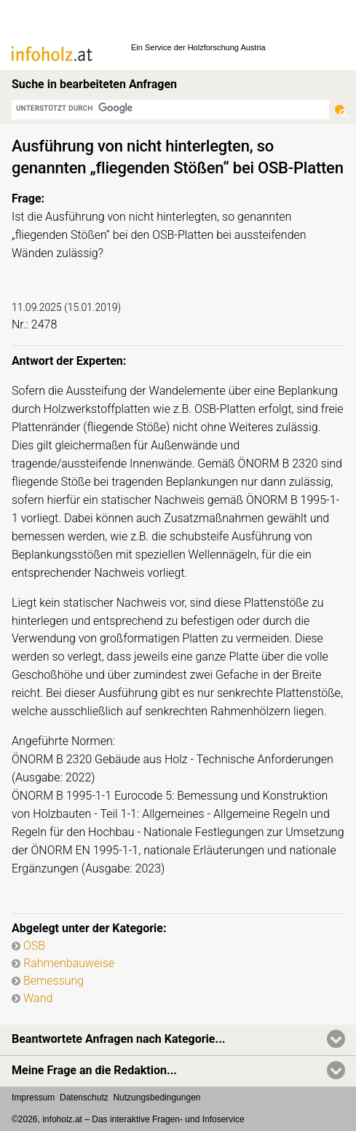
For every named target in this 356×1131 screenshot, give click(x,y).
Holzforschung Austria (227, 47)
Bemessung (53, 981)
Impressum (33, 1097)
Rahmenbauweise (68, 963)
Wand (37, 998)
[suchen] (170, 108)
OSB (34, 946)
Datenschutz (84, 1097)
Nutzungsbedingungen (156, 1097)
